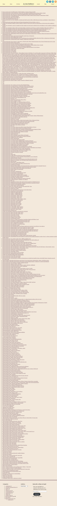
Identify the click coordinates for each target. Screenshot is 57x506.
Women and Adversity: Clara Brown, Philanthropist (11, 171)
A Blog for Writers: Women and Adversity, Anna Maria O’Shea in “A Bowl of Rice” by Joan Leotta (19, 417)
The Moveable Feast (6, 472)
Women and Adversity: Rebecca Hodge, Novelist (11, 205)
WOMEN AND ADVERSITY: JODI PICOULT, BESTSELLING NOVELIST (15, 211)
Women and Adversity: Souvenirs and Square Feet (11, 355)
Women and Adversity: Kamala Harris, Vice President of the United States (16, 122)
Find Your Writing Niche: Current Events (9, 349)
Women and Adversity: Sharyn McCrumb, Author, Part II (12, 212)
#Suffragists (10, 499)
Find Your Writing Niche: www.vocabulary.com (11, 360)
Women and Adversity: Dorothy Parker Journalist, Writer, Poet (13, 270)
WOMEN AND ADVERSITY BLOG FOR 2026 (10, 18)
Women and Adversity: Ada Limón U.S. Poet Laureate (12, 79)
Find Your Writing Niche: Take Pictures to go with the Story (13, 410)
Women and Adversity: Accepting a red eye (10, 341)
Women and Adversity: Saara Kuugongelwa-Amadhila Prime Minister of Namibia (17, 111)
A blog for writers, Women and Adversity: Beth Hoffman (12, 461)
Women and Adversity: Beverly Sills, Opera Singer (11, 255)
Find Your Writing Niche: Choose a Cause (10, 392)
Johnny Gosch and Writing (7, 465)
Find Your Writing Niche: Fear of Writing (9, 416)
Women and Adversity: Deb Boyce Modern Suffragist (12, 187)
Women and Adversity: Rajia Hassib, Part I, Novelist (11, 204)
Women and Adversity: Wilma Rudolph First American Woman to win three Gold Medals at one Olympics (21, 147)
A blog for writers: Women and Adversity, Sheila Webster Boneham (14, 445)
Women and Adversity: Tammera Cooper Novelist (11, 217)
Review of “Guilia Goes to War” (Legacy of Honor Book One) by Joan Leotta (16, 469)
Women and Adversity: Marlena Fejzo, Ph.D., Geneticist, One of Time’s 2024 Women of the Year (19, 74)
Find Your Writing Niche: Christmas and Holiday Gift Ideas (13, 385)
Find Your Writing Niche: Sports (8, 390)
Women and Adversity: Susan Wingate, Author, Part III (12, 195)
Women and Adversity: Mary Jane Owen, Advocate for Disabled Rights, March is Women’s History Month (21, 14)
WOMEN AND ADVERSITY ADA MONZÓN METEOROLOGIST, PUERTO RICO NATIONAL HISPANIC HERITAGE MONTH (24, 30)
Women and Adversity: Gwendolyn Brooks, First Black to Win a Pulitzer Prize (16, 149)
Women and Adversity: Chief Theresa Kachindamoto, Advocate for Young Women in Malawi (19, 167)
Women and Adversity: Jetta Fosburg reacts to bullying (12, 391)
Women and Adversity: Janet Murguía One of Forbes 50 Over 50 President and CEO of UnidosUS (20, 75)
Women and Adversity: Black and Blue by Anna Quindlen (12, 403)
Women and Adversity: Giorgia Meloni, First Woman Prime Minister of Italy (16, 106)
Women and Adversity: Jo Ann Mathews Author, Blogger (12, 208)
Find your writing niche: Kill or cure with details (11, 404)
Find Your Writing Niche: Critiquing (9, 374)
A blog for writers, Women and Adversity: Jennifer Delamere (13, 453)
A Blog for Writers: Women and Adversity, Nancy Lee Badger (13, 441)
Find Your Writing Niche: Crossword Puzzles (10, 333)
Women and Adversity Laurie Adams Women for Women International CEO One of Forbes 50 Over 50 (21, 22)
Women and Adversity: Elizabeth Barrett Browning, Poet (12, 253)
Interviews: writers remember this (8, 456)
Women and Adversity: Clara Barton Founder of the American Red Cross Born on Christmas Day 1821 (21, 181)
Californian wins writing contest (8, 407)
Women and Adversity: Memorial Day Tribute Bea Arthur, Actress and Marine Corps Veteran (19, 311)
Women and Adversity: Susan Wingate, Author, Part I (12, 197)
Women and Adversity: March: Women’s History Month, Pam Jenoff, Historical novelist (18, 121)
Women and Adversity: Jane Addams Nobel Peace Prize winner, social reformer (16, 244)
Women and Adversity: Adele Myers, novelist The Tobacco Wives (14, 99)
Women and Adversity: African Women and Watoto (11, 371)
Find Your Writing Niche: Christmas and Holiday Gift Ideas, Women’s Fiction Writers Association (20, 381)
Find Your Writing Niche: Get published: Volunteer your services (14, 401)
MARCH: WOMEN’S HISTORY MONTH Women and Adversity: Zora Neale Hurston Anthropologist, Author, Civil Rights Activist (25, 260)
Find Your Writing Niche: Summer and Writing (10, 424)
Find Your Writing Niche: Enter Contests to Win (11, 369)
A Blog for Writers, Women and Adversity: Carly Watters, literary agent (15, 463)
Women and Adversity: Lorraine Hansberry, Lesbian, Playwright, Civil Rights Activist (18, 73)
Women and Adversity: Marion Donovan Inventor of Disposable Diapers (15, 90)
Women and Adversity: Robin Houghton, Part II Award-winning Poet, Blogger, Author (18, 227)
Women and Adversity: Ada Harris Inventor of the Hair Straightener (14, 95)
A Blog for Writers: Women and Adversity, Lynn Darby (12, 434)
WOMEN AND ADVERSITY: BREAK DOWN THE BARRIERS (13, 254)
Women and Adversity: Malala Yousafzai (9, 396)
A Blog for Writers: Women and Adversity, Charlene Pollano (13, 439)
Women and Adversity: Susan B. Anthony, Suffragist (11, 263)
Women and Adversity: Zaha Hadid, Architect (10, 251)
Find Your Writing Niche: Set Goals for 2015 (10, 376)
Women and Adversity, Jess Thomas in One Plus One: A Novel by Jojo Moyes (16, 409)
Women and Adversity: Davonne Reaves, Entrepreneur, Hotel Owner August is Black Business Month (21, 32)
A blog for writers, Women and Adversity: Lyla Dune (11, 449)
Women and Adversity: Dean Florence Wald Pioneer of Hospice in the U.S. (16, 300)
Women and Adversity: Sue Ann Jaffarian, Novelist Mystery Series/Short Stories (17, 189)
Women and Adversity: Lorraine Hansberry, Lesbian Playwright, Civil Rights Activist (18, 86)
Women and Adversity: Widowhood (8, 398)
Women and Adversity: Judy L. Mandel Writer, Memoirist (12, 222)
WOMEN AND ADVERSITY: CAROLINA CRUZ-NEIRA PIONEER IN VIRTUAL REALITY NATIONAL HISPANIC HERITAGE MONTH (25, 31)
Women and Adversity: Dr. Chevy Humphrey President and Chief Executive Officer (17, 43)
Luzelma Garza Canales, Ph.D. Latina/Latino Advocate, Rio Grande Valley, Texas (17, 186)
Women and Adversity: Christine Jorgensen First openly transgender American (17, 242)
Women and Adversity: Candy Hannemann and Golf (11, 330)
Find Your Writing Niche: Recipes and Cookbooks (11, 342)
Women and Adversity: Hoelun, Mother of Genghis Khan (12, 169)
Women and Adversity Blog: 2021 (8, 180)
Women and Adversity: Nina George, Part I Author (11, 202)
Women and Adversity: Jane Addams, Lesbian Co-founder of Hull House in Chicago (17, 87)
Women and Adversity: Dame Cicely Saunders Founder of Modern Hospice (16, 301)
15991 (3, 40)
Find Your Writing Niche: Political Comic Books (11, 353)
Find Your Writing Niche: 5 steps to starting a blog (11, 399)
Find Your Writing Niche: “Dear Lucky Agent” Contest (12, 397)
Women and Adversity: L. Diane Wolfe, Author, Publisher (12, 206)
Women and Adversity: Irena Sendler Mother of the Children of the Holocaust (16, 168)
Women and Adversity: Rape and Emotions (10, 380)
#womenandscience (9, 491)
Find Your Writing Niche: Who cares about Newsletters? (12, 356)
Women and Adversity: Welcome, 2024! (9, 98)
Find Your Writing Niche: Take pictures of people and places (13, 426)
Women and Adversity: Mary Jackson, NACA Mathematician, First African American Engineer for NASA (21, 274)
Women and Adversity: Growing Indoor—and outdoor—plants (13, 348)
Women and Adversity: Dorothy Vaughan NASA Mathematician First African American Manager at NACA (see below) (23, 275)
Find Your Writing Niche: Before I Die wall (10, 340)
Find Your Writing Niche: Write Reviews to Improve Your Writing (14, 367)
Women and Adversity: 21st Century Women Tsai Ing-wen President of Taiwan (16, 128)
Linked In (52, 2)
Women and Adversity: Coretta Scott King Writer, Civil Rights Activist (15, 291)
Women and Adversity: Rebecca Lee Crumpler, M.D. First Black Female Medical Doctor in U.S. (19, 160)
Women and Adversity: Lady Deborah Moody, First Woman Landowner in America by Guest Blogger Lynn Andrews (23, 226)
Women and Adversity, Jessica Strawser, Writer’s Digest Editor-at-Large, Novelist (17, 268)
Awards (38, 4)
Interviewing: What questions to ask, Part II (10, 446)
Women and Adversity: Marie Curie (8, 154)
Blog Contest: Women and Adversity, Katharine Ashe (12, 412)
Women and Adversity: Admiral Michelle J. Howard (11, 157)
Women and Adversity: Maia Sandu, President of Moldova (13, 112)
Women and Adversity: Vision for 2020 (9, 210)
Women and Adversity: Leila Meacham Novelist (11, 218)
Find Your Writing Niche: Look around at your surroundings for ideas (15, 433)
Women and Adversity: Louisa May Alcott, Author (11, 257)
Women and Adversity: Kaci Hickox (8, 389)
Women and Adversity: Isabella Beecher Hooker (11, 164)
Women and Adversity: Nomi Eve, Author (9, 298)
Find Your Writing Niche (9, 496)
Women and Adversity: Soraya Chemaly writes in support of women (14, 377)
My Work (18, 4)
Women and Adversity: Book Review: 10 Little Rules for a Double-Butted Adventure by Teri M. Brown (21, 47)
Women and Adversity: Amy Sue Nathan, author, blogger (12, 309)
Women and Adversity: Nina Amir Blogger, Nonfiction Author (13, 224)
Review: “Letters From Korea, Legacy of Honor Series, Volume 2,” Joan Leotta (16, 466)
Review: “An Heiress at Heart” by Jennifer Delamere (11, 467)
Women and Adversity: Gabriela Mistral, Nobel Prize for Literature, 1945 (15, 312)
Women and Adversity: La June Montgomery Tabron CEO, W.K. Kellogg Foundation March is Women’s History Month (23, 13)
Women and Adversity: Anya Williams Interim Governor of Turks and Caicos (16, 114)
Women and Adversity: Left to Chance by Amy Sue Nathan (13, 252)
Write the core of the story (7, 450)
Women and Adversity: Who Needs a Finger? (10, 352)
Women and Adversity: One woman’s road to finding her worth (14, 373)
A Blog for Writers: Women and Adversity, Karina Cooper (12, 432)
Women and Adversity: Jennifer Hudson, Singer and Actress (13, 319)
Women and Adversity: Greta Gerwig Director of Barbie (12, 78)
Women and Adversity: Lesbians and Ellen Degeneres (12, 384)
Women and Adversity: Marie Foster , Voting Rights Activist (13, 162)
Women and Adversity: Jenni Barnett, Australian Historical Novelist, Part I (16, 221)
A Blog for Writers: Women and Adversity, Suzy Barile (12, 327)
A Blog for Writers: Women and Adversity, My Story (11, 423)
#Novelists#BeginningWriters (10, 487)
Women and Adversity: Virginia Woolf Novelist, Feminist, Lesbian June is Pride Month (18, 39)
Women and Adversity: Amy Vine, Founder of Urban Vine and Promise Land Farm (17, 94)
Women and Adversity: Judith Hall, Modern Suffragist (12, 192)
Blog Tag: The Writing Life (7, 420)
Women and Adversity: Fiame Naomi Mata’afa (10, 138)
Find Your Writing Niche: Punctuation (9, 442)
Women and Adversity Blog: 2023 (8, 125)
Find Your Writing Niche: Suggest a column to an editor (12, 372)
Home (4, 4)
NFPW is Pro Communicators (7, 408)
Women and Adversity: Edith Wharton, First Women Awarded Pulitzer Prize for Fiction (18, 277)
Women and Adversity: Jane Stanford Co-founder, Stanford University (15, 262)
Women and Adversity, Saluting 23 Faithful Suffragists (12, 193)
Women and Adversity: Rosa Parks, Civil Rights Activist (12, 177)
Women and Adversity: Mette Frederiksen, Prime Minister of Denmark (15, 135)
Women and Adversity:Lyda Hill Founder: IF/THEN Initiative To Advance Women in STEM (18, 11)
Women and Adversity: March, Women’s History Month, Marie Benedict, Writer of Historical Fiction (20, 120)
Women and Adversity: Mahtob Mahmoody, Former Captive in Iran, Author (16, 318)
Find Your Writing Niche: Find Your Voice (10, 363)
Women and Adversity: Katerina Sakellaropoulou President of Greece (15, 123)
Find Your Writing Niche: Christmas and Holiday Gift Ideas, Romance (15, 383)
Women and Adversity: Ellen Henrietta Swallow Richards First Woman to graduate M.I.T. (18, 107)
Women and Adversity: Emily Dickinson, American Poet (12, 314)
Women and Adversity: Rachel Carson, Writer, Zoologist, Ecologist (14, 283)
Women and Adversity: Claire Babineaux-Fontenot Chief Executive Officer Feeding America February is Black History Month (25, 15)
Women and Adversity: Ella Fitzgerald (9, 161)
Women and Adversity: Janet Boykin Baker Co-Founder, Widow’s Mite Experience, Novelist (19, 235)
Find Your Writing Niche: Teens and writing (10, 395)
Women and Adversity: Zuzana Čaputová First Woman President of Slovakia (16, 108)
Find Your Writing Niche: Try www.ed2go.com (10, 440)
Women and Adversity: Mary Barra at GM (10, 335)
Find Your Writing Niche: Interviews (9, 326)
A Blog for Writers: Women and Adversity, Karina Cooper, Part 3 (14, 428)
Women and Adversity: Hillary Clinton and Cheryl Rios (12, 357)
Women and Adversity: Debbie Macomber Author (11, 267)
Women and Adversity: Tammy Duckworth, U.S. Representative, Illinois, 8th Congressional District (20, 382)
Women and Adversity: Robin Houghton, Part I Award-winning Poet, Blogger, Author (18, 228)
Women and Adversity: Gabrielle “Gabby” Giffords (11, 281)
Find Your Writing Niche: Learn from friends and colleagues (13, 436)
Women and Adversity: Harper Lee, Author (10, 317)
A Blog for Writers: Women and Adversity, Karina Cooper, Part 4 (14, 425)
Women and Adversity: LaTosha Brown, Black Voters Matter (13, 48)
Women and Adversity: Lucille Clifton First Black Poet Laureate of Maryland (16, 155)
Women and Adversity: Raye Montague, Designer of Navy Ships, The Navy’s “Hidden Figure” (19, 243)
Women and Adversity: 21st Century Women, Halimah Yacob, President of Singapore (17, 140)
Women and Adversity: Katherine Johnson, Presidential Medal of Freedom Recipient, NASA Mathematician (22, 276)
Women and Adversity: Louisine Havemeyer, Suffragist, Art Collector (15, 179)
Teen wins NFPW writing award (8, 405)
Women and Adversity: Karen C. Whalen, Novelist (11, 100)
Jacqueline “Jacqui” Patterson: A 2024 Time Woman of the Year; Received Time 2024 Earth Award (20, 76)
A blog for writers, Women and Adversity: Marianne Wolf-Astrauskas (15, 462)
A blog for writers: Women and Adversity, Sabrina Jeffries (12, 447)
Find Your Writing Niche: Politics (8, 388)
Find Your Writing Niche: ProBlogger (9, 334)
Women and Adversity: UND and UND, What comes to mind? (13, 139)
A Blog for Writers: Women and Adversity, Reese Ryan (12, 421)
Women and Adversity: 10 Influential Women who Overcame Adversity (15, 375)
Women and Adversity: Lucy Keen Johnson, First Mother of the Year (14, 116)
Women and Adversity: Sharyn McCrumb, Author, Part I (12, 213)
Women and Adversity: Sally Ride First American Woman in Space (14, 279)
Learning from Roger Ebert (7, 477)
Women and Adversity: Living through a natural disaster (12, 173)
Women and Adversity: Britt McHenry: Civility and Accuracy (13, 359)
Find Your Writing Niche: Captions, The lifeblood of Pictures (13, 415)
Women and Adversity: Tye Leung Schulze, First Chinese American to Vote (16, 163)
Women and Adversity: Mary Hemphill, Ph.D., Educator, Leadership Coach (16, 96)
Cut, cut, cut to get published (7, 406)
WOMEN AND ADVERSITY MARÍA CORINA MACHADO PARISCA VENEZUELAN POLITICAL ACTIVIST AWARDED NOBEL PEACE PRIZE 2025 (28, 27)
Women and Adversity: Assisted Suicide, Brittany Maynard (13, 387)
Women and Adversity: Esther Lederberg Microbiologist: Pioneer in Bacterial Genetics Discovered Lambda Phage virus (24, 92)
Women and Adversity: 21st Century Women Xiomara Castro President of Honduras (17, 130)
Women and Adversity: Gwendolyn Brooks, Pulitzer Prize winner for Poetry (16, 315)
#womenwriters (8, 493)
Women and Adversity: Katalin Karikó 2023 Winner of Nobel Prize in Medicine (16, 105)
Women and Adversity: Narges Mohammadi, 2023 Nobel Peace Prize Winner (16, 104)
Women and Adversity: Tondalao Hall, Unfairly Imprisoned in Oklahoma (15, 176)
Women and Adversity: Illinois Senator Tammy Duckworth (13, 241)
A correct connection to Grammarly (9, 336)
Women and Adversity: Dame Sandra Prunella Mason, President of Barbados (16, 136)
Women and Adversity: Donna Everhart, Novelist (11, 118)
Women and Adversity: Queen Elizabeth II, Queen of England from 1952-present (17, 146)
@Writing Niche (8, 495)
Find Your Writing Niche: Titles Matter (9, 444)
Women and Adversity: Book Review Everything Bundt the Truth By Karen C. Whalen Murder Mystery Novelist (22, 45)
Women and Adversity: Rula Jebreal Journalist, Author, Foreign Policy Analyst (16, 306)
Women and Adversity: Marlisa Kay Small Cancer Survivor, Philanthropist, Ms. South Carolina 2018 (20, 239)
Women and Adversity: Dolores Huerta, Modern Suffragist (13, 185)
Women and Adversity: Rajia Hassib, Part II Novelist (11, 203)
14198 (3, 81)
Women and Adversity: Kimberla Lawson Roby (10, 325)
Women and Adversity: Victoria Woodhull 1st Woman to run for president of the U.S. (17, 307)
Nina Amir (7, 497)
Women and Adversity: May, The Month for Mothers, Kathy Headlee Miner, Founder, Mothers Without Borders (22, 115)
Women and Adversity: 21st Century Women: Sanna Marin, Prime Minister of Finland (18, 143)
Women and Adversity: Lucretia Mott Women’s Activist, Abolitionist (14, 266)
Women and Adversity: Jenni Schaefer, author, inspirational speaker (14, 316)
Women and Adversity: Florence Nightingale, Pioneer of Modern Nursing (15, 284)
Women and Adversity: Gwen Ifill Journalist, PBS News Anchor (13, 295)
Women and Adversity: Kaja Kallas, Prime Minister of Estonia (13, 124)
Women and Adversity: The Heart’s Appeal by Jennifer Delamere (14, 250)
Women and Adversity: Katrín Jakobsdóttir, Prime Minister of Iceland (15, 131)
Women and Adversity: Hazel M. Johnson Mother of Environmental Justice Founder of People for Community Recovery (24, 165)
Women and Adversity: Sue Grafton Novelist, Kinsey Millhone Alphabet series (16, 238)
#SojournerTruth (8, 490)
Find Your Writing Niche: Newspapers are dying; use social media (14, 344)
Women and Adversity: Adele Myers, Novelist (10, 119)
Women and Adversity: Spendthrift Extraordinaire (11, 393)
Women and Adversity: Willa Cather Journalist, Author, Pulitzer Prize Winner (16, 271)
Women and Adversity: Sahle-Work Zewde (10, 133)
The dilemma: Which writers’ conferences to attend (11, 478)
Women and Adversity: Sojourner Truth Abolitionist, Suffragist (13, 184)
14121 (3, 82)
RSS (55, 2)
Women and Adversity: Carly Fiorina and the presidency (12, 343)
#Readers (7, 488)
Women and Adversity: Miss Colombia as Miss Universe (12, 323)
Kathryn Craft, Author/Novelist (8, 294)
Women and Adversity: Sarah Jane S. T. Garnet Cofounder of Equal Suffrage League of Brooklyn (19, 156)
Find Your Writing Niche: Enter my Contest (10, 413)
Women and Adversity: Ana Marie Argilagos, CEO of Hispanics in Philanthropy (16, 46)
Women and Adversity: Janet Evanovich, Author (11, 216)
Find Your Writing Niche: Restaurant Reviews (10, 347)
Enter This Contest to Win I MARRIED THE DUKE (11, 414)
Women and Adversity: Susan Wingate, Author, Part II (12, 196)
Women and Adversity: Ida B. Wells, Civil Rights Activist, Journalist (14, 175)
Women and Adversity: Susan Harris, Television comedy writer (14, 249)
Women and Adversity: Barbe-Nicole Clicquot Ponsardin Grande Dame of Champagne (18, 35)
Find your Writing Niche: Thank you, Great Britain (11, 422)
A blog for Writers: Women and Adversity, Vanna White (12, 457)
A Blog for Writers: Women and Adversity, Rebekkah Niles (13, 437)
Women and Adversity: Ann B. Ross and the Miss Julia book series (14, 361)
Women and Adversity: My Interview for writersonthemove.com (14, 97)
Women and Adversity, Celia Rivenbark (9, 458)
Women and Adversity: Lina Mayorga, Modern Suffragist (12, 190)
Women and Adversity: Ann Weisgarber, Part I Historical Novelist (14, 234)
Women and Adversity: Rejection (8, 400)
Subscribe (37, 494)
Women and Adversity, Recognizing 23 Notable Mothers (12, 200)
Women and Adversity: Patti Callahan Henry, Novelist (12, 37)
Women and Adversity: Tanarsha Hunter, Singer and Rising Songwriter (15, 232)
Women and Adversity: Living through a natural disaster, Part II (14, 172)
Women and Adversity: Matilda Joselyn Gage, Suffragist (12, 137)
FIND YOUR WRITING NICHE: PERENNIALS (10, 331)
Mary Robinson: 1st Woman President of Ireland (11, 287)
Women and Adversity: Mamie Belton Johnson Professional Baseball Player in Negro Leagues (19, 245)
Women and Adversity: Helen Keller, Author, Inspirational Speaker (14, 310)
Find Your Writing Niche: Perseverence (9, 351)
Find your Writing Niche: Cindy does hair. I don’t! (11, 438)
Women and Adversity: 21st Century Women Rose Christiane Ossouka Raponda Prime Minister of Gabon (21, 129)
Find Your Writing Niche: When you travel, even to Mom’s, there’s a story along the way (18, 431)
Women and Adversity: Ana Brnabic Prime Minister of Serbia (13, 110)
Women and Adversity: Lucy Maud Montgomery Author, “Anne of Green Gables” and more (19, 282)
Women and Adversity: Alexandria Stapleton (10, 16)
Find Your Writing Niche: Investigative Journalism (11, 379)
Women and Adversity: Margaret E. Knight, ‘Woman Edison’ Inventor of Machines (17, 89)
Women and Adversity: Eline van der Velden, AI (11, 17)
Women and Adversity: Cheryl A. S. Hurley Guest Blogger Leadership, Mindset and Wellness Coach (20, 219)
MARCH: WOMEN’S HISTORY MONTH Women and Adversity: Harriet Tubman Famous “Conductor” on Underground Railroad (25, 261)
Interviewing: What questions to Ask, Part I (10, 448)
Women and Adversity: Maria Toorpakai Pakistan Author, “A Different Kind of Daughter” (18, 303)
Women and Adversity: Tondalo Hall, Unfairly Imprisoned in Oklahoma (15, 366)
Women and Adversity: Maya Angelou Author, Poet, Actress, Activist (14, 151)
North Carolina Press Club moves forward (10, 418)
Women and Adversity (9, 498)
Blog (45, 4)
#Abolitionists (8, 486)
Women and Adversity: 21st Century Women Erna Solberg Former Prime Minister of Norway (19, 127)
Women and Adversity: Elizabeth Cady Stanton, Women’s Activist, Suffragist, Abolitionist (18, 265)
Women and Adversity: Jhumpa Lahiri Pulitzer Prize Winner (13, 285)
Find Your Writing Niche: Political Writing (10, 324)
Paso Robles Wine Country (7, 474)
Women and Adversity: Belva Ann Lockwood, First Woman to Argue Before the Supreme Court (19, 159)
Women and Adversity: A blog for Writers (9, 464)
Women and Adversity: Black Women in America (11, 364)
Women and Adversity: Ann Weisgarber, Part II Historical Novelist (14, 233)
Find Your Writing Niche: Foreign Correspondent (11, 328)
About (11, 4)
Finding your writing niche (7, 475)
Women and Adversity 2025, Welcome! (9, 51)
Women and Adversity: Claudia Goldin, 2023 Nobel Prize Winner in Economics (16, 103)
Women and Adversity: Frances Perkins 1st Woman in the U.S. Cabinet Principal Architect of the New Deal (21, 299)
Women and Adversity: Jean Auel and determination (11, 339)
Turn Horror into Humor (7, 452)
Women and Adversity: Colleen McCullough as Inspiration (13, 346)
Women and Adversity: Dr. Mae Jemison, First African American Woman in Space (17, 278)
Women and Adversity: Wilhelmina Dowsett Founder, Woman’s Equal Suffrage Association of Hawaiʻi (20, 182)
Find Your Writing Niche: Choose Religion (10, 365)
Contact (52, 4)
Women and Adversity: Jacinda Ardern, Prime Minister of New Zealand (15, 144)
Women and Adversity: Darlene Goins (9, 49)
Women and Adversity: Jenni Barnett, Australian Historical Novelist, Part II (16, 220)
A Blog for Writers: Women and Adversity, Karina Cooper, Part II (14, 430)
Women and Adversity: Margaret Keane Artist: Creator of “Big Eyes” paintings (16, 91)
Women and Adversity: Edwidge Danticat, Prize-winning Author (14, 198)
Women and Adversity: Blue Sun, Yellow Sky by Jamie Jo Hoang (13, 320)
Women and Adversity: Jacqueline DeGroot (10, 460)
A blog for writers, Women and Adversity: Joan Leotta (12, 455)
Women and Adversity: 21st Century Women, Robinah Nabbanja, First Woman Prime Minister (19, 141)
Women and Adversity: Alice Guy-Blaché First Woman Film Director (14, 88)
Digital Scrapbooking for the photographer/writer (11, 471)
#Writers (7, 494)
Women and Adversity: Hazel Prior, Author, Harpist (11, 209)
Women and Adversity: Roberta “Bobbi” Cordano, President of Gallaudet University (17, 80)
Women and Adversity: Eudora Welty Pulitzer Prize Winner (13, 286)
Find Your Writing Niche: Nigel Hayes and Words (11, 358)
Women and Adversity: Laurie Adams (9, 50)
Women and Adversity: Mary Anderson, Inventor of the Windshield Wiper (15, 84)
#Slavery (7, 489)
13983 (3, 83)
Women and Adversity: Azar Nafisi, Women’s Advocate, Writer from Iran (15, 292)
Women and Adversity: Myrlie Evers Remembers (11, 350)
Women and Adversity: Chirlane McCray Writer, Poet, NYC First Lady (15, 308)
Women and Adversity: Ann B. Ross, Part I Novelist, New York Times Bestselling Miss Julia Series (20, 230)
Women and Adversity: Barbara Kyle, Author (10, 188)
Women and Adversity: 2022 (7, 153)
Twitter (47, 2)
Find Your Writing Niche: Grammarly (9, 338)
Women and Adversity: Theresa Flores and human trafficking (13, 332)
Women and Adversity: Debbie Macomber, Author (11, 289)
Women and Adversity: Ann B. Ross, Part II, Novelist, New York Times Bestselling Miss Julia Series (20, 229)
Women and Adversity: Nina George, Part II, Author (11, 201)
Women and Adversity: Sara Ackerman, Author (11, 225)
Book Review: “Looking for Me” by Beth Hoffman (11, 473)
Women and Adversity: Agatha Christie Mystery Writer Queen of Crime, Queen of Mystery (19, 269)
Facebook (50, 2)
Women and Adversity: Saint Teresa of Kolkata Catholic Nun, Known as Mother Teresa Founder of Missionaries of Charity (24, 302)
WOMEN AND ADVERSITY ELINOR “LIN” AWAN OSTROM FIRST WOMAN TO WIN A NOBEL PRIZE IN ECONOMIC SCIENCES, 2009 (26, 29)
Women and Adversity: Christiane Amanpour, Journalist (12, 152)
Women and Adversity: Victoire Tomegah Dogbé (11, 132)
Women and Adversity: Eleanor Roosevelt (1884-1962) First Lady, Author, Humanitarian (18, 304)
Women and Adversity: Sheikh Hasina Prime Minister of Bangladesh (14, 145)
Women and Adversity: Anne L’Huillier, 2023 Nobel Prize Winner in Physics (16, 102)
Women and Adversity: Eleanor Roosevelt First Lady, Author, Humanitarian (16, 148)
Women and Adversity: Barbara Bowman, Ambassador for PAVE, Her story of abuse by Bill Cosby (20, 368)
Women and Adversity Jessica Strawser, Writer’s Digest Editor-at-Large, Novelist (17, 273)
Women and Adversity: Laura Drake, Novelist (10, 214)
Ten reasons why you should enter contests (10, 470)
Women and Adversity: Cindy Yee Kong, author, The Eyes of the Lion (15, 322)
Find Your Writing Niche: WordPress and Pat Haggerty (12, 429)
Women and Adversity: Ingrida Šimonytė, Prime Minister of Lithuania (15, 113)
